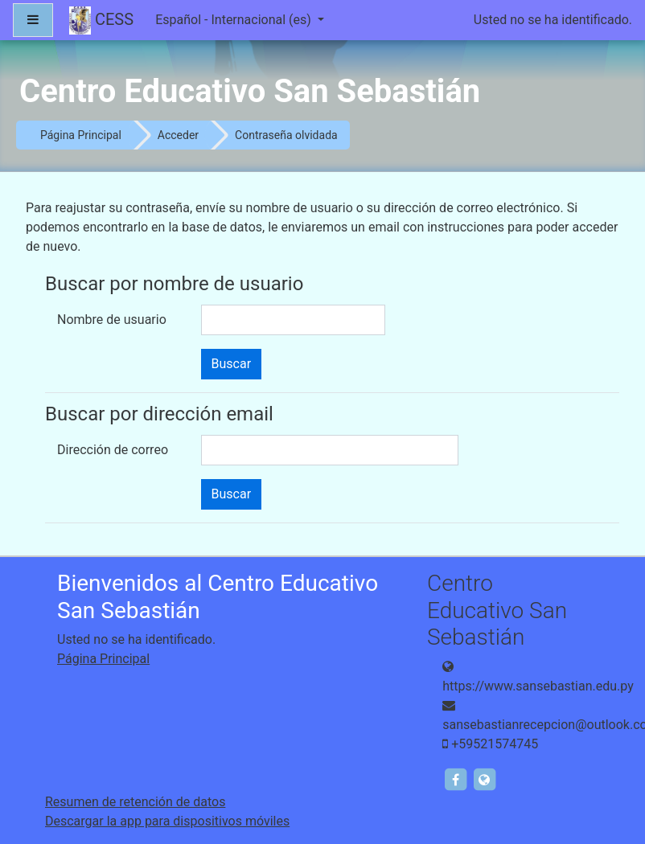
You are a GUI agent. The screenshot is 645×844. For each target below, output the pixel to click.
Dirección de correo (112, 449)
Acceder (178, 135)
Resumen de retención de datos (135, 801)
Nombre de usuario (111, 319)
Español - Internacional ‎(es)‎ (234, 19)
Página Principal (80, 135)
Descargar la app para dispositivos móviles (167, 821)
